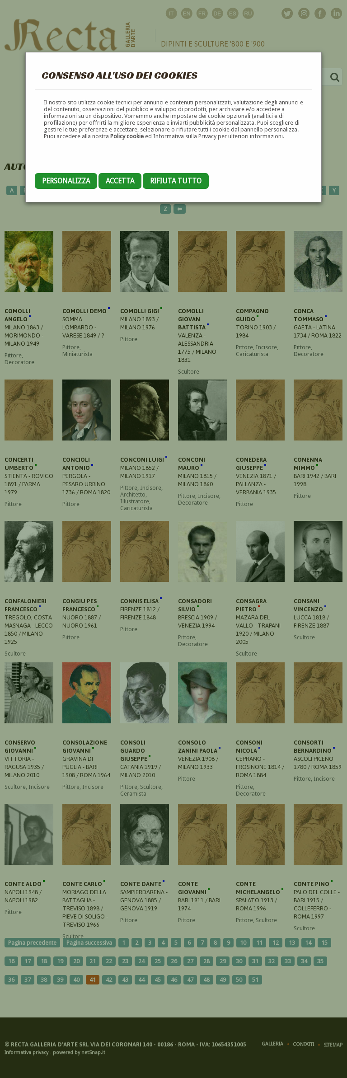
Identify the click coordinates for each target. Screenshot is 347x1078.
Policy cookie (127, 136)
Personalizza (66, 181)
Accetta (120, 181)
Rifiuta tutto (176, 181)
